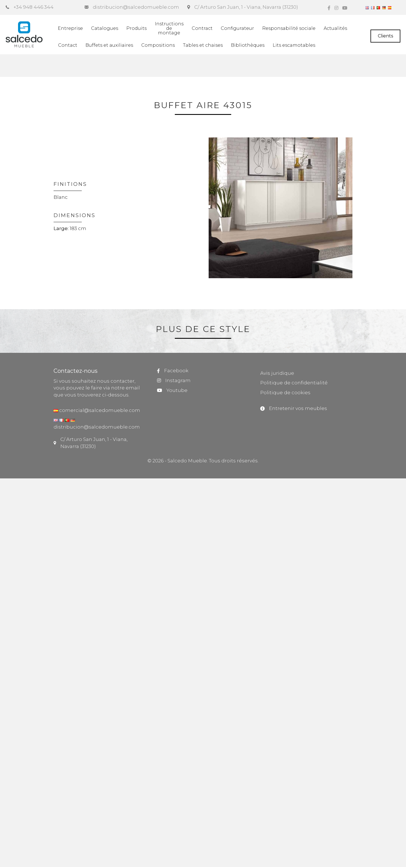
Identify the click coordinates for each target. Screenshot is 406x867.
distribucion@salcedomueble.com (97, 427)
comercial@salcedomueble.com (99, 410)
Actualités (335, 28)
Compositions (158, 45)
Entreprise (70, 28)
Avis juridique (277, 373)
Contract (202, 28)
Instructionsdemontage (169, 28)
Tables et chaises (203, 45)
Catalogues (104, 28)
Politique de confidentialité (294, 382)
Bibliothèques (247, 45)
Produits (136, 28)
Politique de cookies (285, 392)
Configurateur (237, 28)
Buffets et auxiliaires (109, 45)
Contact (67, 45)
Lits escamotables (294, 45)
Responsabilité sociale (288, 28)
